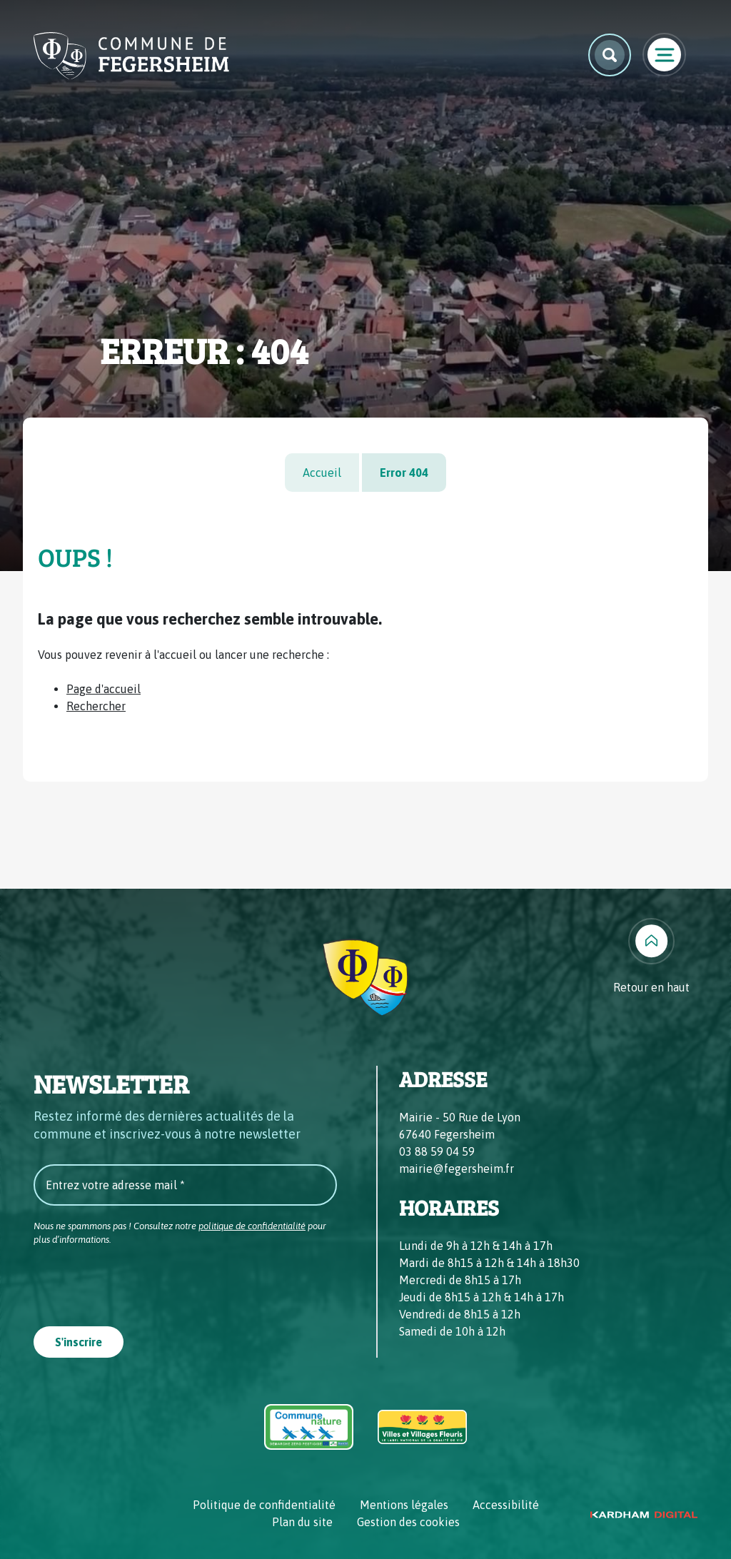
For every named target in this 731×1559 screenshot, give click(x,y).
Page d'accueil (103, 688)
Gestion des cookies (408, 1521)
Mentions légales (404, 1504)
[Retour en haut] (651, 957)
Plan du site (302, 1521)
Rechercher (96, 706)
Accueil (322, 472)
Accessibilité (506, 1504)
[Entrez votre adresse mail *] (185, 1185)
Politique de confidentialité (264, 1504)
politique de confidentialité (252, 1226)
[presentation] (142, 1281)
